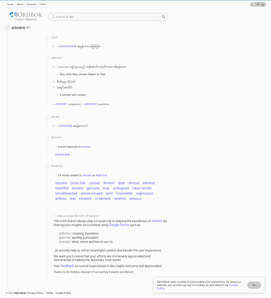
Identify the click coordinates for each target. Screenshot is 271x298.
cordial (94, 183)
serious (135, 198)
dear (121, 183)
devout (133, 183)
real (73, 198)
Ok (254, 285)
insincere (62, 154)
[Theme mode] (258, 4)
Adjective (101, 175)
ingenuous (144, 193)
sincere (86, 146)
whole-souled (91, 193)
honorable (124, 193)
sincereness (67, 46)
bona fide (78, 183)
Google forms (119, 225)
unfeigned (121, 188)
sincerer (61, 104)
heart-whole (142, 188)
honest (77, 188)
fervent (108, 183)
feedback (67, 266)
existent (85, 198)
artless (60, 198)
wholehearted (66, 193)
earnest (149, 183)
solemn (120, 198)
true (106, 188)
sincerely (65, 126)
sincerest (90, 104)
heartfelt (62, 188)
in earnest (103, 198)
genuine (93, 188)
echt (109, 193)
